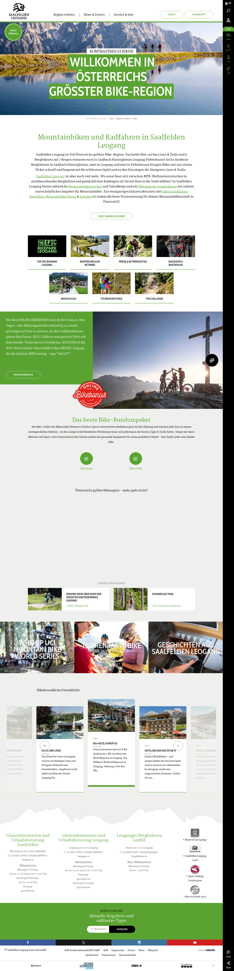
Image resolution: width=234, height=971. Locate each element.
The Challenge (154, 298)
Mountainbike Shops (61, 196)
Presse (131, 950)
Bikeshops (86, 469)
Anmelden (122, 929)
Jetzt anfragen (108, 789)
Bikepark (153, 950)
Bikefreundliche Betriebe (90, 263)
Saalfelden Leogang (50, 176)
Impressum (117, 950)
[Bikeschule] (135, 458)
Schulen (86, 196)
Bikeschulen (68, 298)
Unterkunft (198, 14)
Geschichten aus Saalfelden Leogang (186, 647)
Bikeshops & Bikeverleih (176, 263)
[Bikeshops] (86, 458)
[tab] (228, 3)
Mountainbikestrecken (85, 186)
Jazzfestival (92, 955)
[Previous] (45, 745)
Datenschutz (109, 955)
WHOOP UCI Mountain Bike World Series (37, 648)
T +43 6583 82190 (129, 852)
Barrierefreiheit (127, 955)
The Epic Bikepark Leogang (47, 263)
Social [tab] (228, 954)
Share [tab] (228, 965)
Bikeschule (135, 469)
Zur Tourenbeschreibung (166, 606)
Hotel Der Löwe (51, 750)
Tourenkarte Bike (111, 298)
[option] (111, 749)
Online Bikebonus (13, 32)
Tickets (172, 14)
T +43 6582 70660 (17, 856)
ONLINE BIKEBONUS (23, 374)
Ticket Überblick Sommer (111, 216)
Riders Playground (77, 606)
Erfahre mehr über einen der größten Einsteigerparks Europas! (83, 597)
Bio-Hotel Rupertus (105, 743)
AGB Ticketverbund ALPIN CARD (82, 950)
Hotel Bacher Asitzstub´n (160, 750)
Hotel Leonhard (206, 750)
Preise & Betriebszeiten (133, 261)
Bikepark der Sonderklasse (157, 186)
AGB (105, 950)
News (141, 950)
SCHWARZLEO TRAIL (163, 594)
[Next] (178, 745)
